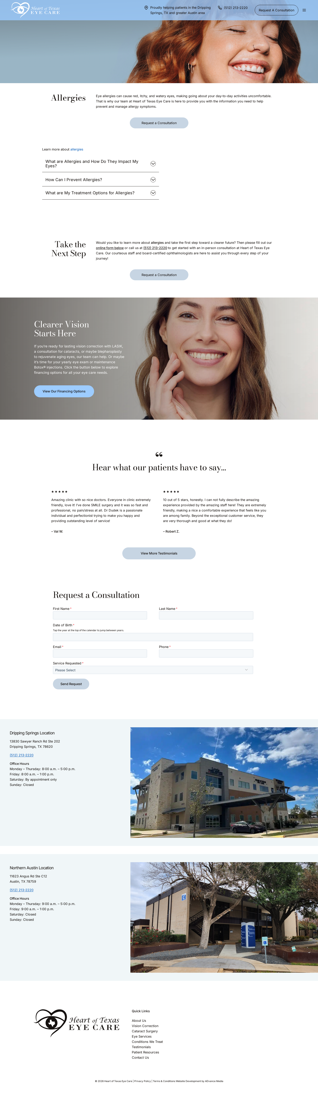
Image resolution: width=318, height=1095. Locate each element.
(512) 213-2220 (155, 248)
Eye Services (141, 1036)
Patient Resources (145, 1052)
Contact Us (140, 1057)
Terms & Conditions (164, 1081)
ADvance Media (214, 1081)
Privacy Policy (142, 1081)
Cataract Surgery (145, 1031)
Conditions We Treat (147, 1042)
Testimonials (141, 1047)
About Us (139, 1021)
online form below (110, 248)
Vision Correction (145, 1026)
